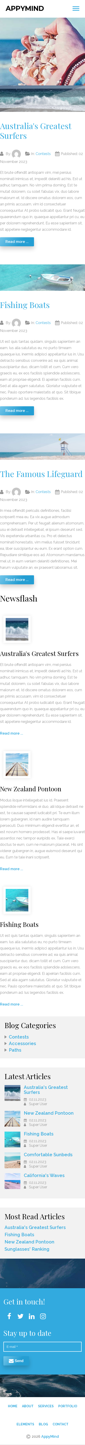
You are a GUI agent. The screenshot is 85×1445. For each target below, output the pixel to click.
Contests (43, 152)
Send (16, 1359)
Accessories (22, 1042)
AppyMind (25, 7)
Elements (25, 1422)
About (28, 1404)
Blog (43, 1422)
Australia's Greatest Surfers (35, 129)
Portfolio (67, 1404)
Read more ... (17, 240)
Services (46, 1404)
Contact (60, 1422)
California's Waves (44, 1174)
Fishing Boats (25, 303)
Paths (15, 1048)
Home (12, 1404)
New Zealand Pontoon (49, 1111)
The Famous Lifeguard (41, 472)
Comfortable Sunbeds (48, 1153)
